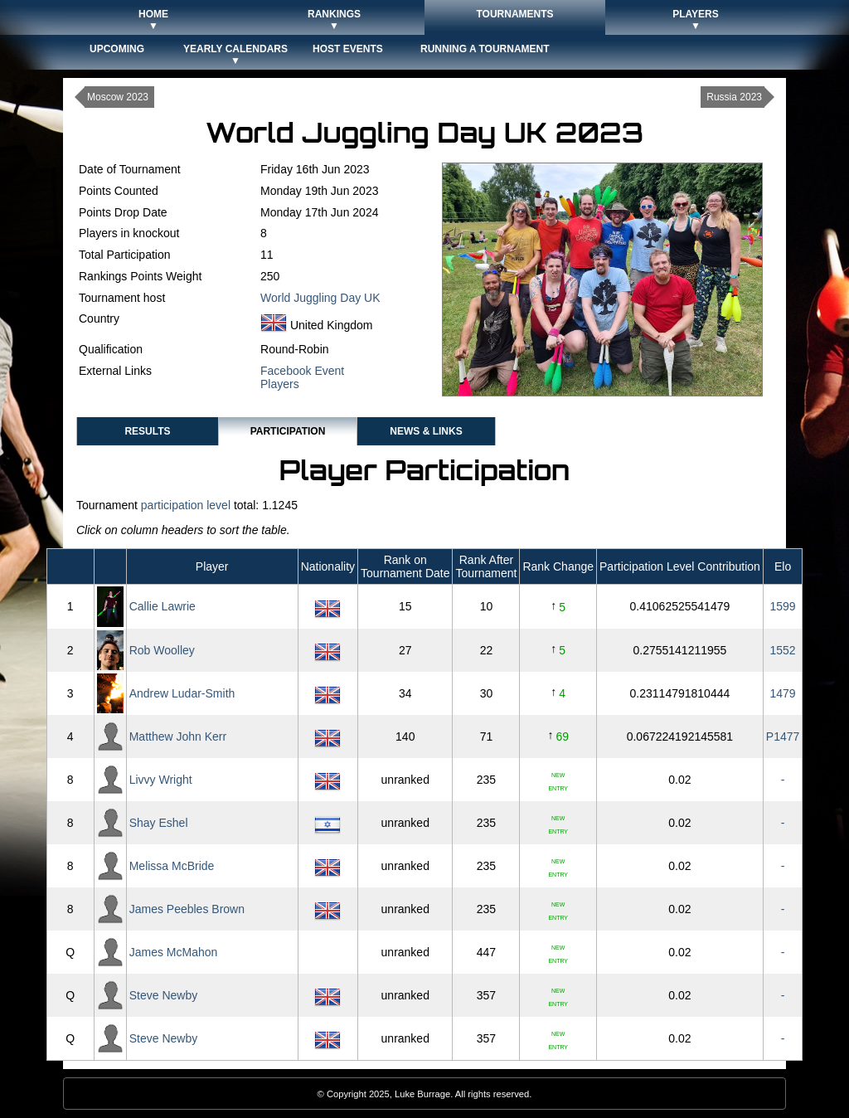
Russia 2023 (734, 97)
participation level (185, 505)
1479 (782, 693)
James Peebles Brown (187, 909)
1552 (782, 650)
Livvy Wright (160, 779)
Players (279, 384)
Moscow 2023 (117, 97)
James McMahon (173, 952)
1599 (782, 606)
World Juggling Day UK (320, 297)
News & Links (426, 431)
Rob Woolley (162, 650)
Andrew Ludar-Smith (182, 693)
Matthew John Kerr (178, 736)
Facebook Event (302, 370)
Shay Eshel (158, 822)
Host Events (348, 49)
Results (147, 431)
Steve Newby (163, 995)
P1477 (782, 736)
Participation (288, 431)
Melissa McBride (172, 866)
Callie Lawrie (162, 606)
